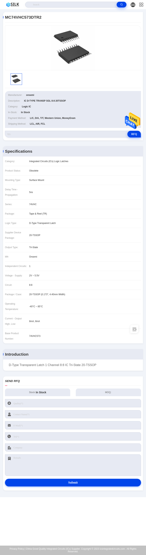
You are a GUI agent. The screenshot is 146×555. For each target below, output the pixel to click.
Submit (73, 482)
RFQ (134, 134)
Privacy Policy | (17, 549)
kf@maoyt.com (75, 521)
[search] (121, 4)
